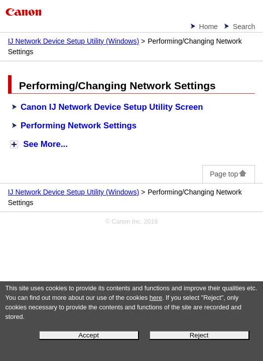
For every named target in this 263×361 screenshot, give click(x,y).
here (156, 297)
